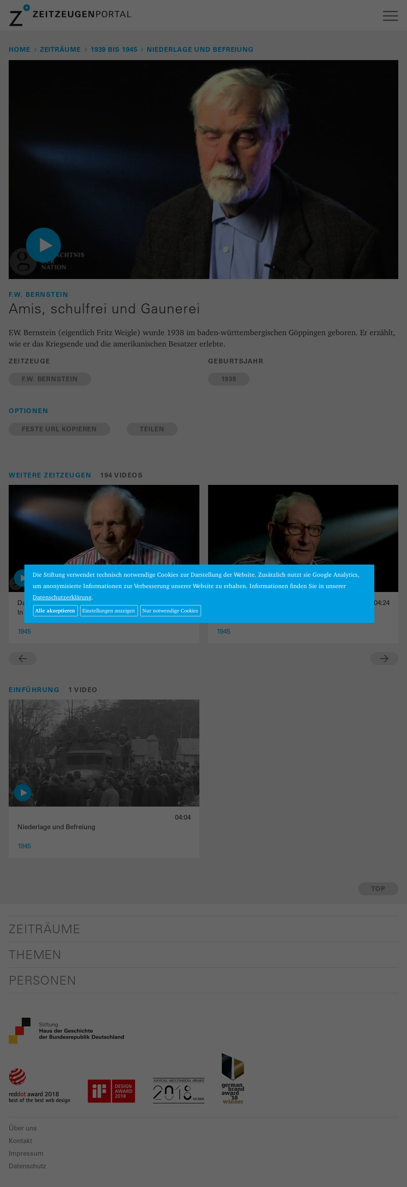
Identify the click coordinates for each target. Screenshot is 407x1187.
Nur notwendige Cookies (170, 610)
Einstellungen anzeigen (108, 610)
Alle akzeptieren (55, 610)
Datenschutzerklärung (62, 597)
